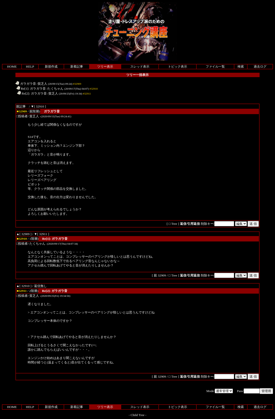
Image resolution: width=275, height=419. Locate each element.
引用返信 (193, 224)
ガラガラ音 (25, 83)
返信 (183, 224)
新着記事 (76, 66)
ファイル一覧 (215, 66)
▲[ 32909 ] (23, 234)
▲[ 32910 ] (23, 286)
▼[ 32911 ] (41, 234)
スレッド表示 (139, 66)
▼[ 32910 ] (38, 106)
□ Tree (172, 224)
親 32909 (160, 275)
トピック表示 (177, 66)
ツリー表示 (105, 66)
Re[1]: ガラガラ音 (31, 88)
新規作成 (51, 66)
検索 (241, 66)
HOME (12, 66)
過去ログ (260, 66)
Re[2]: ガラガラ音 (32, 93)
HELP (30, 66)
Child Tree (137, 415)
